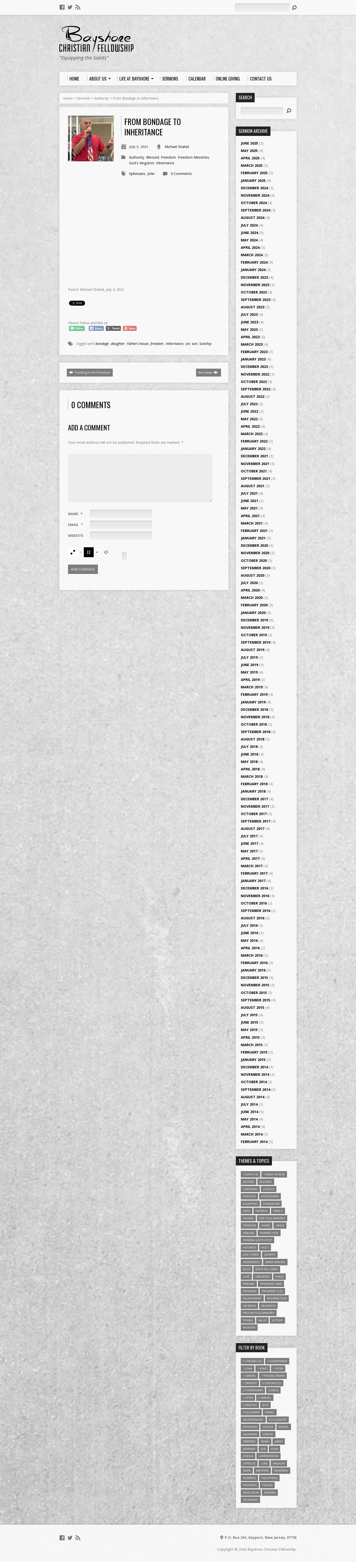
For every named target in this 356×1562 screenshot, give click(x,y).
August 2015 (252, 1007)
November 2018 (255, 717)
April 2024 (250, 247)
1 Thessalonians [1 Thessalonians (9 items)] (273, 1375)
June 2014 (249, 1111)
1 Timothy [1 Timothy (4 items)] (250, 1383)
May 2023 (249, 329)
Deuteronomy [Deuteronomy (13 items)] (253, 1419)
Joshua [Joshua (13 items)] (248, 1456)
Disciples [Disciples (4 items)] (249, 1196)
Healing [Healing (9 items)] (248, 1233)
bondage (102, 343)
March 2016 (252, 955)
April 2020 (250, 590)
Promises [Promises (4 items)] (249, 1291)
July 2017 (249, 836)
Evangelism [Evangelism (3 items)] (271, 1203)
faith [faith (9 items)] (246, 1211)
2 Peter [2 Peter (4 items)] (248, 1397)
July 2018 (249, 746)
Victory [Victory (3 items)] (277, 1320)
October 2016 (254, 903)
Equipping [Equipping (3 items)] (250, 1203)
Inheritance (165, 163)
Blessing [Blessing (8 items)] (266, 1181)
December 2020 (254, 545)
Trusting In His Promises (90, 372)
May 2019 (249, 672)
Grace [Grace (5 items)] (280, 1225)
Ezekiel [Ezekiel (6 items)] (284, 1427)
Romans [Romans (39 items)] (270, 1492)
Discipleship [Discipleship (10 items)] (270, 1196)
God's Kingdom (141, 163)
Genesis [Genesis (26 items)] (268, 1434)
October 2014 (254, 1081)
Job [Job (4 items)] (263, 1449)
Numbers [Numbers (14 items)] (249, 1478)
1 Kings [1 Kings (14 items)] (263, 1368)
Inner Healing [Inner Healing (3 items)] (275, 1262)
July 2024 (249, 225)
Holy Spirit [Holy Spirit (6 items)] (251, 1254)
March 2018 (252, 776)
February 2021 (254, 530)
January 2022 (253, 448)
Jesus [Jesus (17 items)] (246, 1269)
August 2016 (252, 918)
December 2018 (254, 709)
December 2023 (254, 277)
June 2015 (249, 1022)
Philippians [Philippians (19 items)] (269, 1478)
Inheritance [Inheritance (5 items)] (251, 1262)
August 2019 (252, 649)
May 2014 (249, 1119)
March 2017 (252, 866)
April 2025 (250, 158)
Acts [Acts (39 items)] (265, 1405)
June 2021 (249, 500)
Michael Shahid (177, 146)
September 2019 (255, 642)
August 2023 (252, 307)
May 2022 (249, 419)
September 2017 (255, 821)
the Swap (208, 372)
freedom (157, 343)
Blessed (152, 157)
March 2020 (252, 597)
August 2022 (252, 396)
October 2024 (254, 202)
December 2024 (254, 188)
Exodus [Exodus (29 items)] (268, 1427)
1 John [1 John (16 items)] (247, 1368)
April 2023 (250, 337)
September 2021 (255, 478)
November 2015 (255, 985)
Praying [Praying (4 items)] (249, 1284)
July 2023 (249, 314)
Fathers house (138, 343)
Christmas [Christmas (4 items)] (250, 1189)
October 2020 (254, 560)
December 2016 (254, 888)
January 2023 (253, 359)
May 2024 (249, 240)
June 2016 (249, 932)
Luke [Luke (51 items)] (264, 1463)
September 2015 (255, 1000)
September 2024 (255, 210)
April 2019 (250, 679)
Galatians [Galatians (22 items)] (250, 1434)
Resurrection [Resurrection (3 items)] (277, 1298)
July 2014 (249, 1104)
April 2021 (250, 515)
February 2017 (254, 873)
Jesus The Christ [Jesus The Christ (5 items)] (267, 1269)
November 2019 (255, 627)
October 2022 (254, 381)
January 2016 (253, 970)
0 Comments (181, 173)
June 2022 (249, 411)
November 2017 (255, 806)
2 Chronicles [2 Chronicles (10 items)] (271, 1383)
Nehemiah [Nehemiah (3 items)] (281, 1470)
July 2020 (249, 582)
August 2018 (252, 739)
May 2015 (249, 1029)
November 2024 (255, 195)
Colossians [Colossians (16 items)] (251, 1412)
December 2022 (254, 366)
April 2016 (250, 948)
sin (187, 343)
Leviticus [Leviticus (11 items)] (249, 1463)
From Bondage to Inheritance (136, 98)
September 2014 (255, 1089)
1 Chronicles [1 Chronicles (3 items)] (252, 1361)
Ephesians (137, 173)
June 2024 (249, 232)
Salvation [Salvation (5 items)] (268, 1306)
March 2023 (252, 344)
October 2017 (254, 813)
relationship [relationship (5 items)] (252, 1298)
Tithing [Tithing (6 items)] (248, 1320)
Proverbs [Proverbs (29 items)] (250, 1485)
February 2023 (254, 351)
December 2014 (254, 1067)
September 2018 (255, 731)
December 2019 (254, 620)
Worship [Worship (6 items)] (249, 1327)
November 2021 (255, 463)
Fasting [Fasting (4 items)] (248, 1218)
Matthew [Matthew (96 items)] (262, 1470)
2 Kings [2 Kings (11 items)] (273, 1390)
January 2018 (253, 791)
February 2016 (254, 962)
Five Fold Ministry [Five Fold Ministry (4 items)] (272, 1218)
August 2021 (252, 486)
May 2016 (249, 940)
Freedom (168, 157)
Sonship (205, 343)
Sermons (83, 98)
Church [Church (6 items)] (268, 1189)
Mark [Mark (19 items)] (247, 1470)
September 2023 (255, 299)
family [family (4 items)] (278, 1211)
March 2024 (252, 255)
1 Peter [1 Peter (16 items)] (278, 1368)
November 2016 (255, 895)
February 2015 (254, 1052)
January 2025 (253, 180)
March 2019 (252, 687)
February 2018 (254, 783)
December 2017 (254, 799)
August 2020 (252, 575)
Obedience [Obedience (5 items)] (262, 1276)
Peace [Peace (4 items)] (279, 1276)
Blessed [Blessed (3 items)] (248, 1181)
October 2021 (254, 471)
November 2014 (255, 1074)
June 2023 (249, 322)
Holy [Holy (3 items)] (265, 1247)
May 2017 (249, 851)
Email (75, 524)
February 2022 (254, 441)
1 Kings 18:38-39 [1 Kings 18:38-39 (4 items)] (274, 1174)
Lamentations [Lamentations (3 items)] (268, 1456)
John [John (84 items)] (274, 1449)
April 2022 (250, 426)
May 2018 (249, 761)
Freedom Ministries (193, 157)
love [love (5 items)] (246, 1276)
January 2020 (253, 612)
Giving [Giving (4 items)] (265, 1225)
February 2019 (254, 694)
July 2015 (249, 1015)
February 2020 (254, 605)
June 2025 (249, 143)
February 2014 (254, 1141)
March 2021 (252, 523)
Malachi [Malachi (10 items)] (279, 1463)
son (194, 343)
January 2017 (253, 880)
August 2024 (252, 217)
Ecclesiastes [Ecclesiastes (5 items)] (278, 1419)
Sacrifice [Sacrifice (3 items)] (249, 1306)
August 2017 (252, 828)
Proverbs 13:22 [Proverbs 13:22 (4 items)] (272, 1291)
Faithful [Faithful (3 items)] (262, 1211)
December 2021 (254, 456)
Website (75, 535)
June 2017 (249, 843)
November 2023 (255, 284)
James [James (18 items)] (279, 1441)
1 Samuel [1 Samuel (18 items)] (249, 1375)
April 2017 (250, 858)
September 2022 (255, 389)
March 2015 (252, 1044)
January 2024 (253, 269)
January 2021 (253, 538)
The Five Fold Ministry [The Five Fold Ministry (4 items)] (258, 1313)
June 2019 (249, 664)
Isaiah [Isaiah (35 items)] (265, 1441)
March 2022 (252, 433)
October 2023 (254, 292)
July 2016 (249, 925)
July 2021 (249, 493)
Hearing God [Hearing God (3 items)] (269, 1233)
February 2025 (254, 172)
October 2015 (254, 992)
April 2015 (250, 1037)
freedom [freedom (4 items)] (249, 1225)
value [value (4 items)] (262, 1320)
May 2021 (249, 508)
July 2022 (249, 403)
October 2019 (254, 635)
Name (75, 513)
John (151, 173)
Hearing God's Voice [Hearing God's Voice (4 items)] (257, 1240)
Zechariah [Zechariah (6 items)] (250, 1499)
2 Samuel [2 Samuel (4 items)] (264, 1397)
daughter (118, 343)
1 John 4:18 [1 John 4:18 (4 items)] (250, 1174)
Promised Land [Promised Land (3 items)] (271, 1284)
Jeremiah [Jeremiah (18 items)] (249, 1449)
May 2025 (249, 150)
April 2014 (250, 1126)
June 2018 (249, 754)
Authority (101, 98)
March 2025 (252, 165)
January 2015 (253, 1059)
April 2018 (250, 769)
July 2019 (249, 657)
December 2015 (254, 977)
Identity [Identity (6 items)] (269, 1254)
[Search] (262, 7)
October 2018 (254, 724)
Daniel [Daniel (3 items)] (269, 1412)
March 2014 (252, 1134)
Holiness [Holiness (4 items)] (249, 1247)
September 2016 (255, 910)
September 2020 (255, 568)
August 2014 (252, 1097)
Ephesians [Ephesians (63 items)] (250, 1427)
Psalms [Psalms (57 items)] (267, 1485)
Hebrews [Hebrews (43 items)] (249, 1441)
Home (68, 98)
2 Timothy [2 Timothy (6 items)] (250, 1405)
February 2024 (254, 262)
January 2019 (253, 702)
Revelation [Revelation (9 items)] (251, 1492)
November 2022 (255, 374)
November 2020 (255, 552)
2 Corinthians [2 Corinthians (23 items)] (253, 1390)
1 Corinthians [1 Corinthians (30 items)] (277, 1361)
